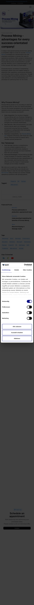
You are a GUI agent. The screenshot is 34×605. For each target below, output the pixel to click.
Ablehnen (17, 338)
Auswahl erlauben (17, 332)
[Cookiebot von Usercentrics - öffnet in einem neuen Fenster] (24, 265)
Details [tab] (16, 270)
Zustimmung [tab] (6, 270)
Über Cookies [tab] (27, 270)
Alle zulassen (17, 326)
